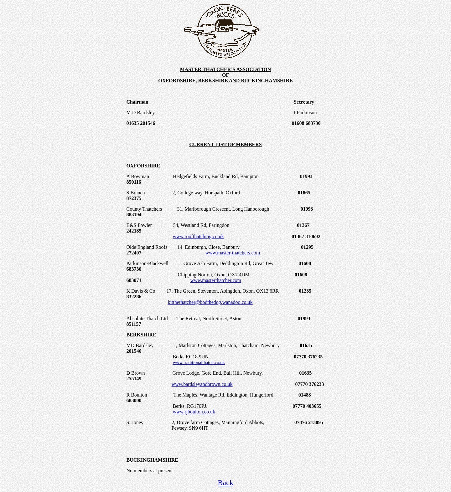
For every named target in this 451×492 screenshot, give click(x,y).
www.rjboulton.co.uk (194, 411)
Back (225, 483)
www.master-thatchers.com (232, 252)
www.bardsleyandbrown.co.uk (202, 384)
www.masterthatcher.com (215, 280)
